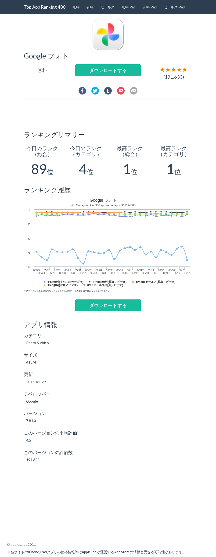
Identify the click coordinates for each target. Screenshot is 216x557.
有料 (90, 7)
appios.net (19, 544)
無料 (75, 7)
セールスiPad (174, 7)
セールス (108, 7)
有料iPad (150, 7)
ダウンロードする (108, 70)
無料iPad (129, 7)
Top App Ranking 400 (44, 7)
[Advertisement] (112, 112)
